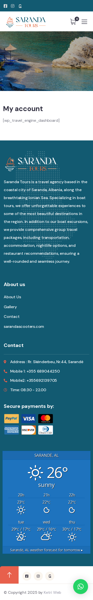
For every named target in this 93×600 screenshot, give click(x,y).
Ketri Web (52, 592)
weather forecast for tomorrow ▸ (46, 550)
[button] (80, 586)
